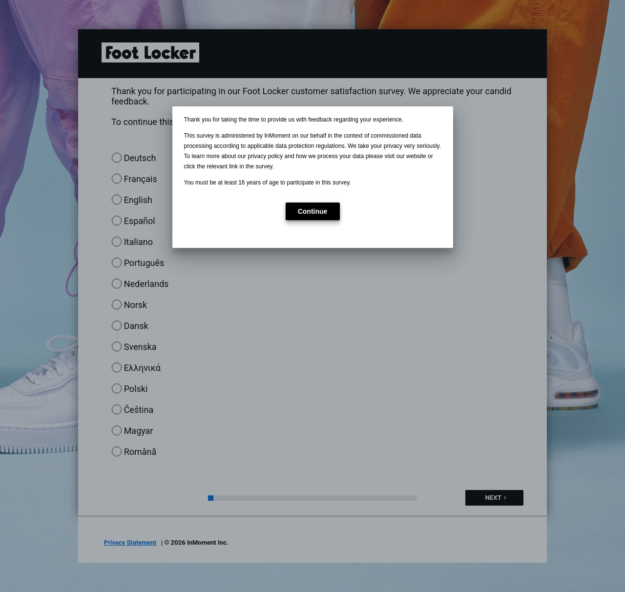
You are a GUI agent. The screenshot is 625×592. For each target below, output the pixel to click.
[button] (313, 211)
